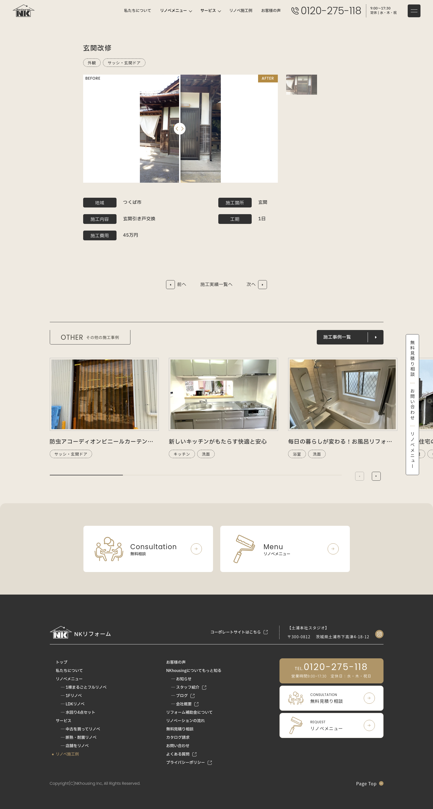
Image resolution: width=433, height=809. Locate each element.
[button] (376, 476)
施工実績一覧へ (216, 284)
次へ (251, 284)
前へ (181, 284)
